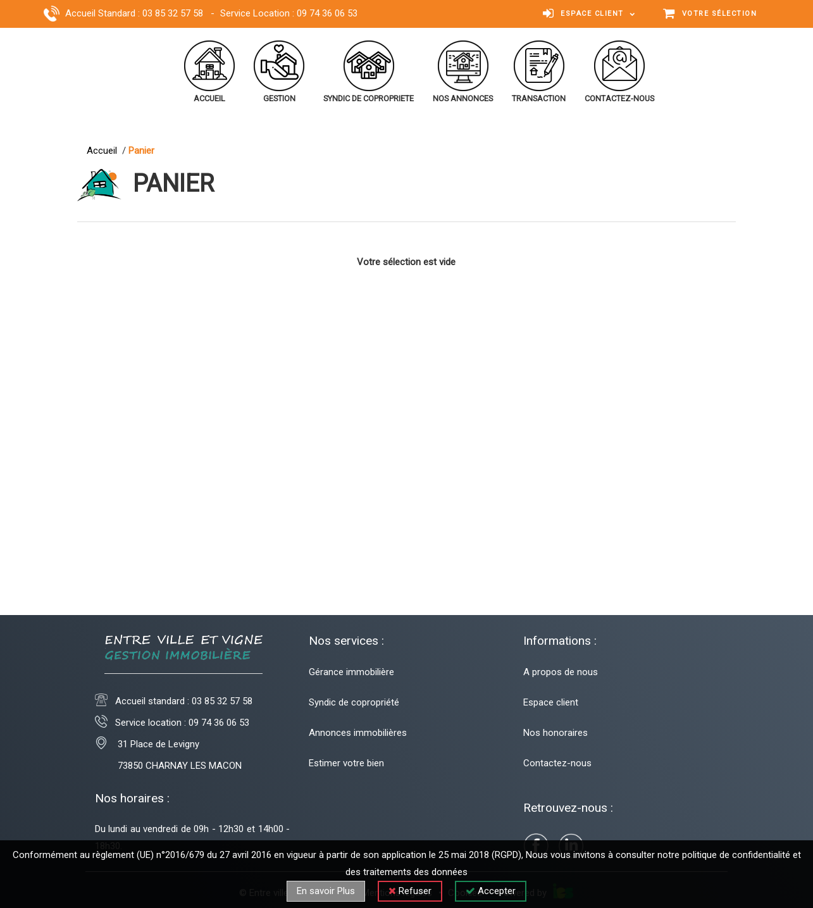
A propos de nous (560, 672)
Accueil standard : (183, 701)
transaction (539, 98)
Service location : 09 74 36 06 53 (172, 722)
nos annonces (463, 98)
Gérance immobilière (351, 672)
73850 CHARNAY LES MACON (168, 765)
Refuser (409, 891)
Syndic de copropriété (354, 702)
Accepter (491, 891)
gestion (279, 98)
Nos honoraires (555, 732)
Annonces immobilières (358, 732)
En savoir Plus (326, 891)
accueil (209, 98)
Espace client (550, 702)
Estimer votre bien (346, 763)
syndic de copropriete (368, 98)
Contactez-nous (557, 763)
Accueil (104, 150)
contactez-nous (619, 98)
